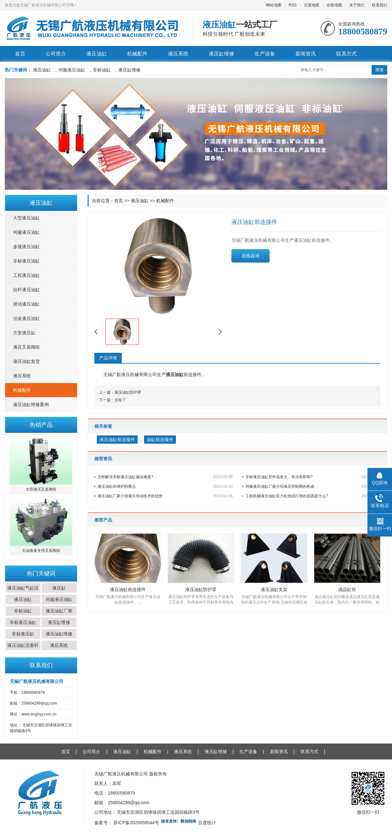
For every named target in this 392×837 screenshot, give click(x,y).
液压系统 (178, 53)
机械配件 (137, 53)
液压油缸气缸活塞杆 (23, 592)
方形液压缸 (24, 332)
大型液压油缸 (26, 217)
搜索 (379, 69)
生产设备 (265, 53)
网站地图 (273, 5)
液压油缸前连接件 (117, 439)
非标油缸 (23, 610)
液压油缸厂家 (59, 610)
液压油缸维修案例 (31, 404)
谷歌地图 (334, 5)
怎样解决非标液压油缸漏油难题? (165, 477)
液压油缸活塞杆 (23, 645)
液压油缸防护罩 (127, 392)
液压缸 (59, 587)
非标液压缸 (23, 633)
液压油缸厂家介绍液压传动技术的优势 (165, 496)
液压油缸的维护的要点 (165, 486)
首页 (20, 53)
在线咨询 (250, 255)
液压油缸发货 (26, 361)
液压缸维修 (221, 53)
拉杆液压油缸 (26, 289)
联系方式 (346, 53)
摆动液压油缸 (26, 304)
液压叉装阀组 (26, 347)
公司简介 (56, 53)
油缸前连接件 (160, 439)
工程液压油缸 (26, 275)
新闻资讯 (305, 53)
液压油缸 (96, 53)
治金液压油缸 (26, 318)
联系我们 (379, 5)
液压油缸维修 (59, 633)
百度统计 (207, 822)
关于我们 (357, 5)
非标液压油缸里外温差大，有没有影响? (313, 477)
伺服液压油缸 (26, 232)
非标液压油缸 (26, 260)
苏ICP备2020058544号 (136, 822)
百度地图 (311, 5)
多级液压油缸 (26, 246)
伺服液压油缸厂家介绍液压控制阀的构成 (313, 486)
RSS (293, 5)
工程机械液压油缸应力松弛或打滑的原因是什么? (313, 496)
